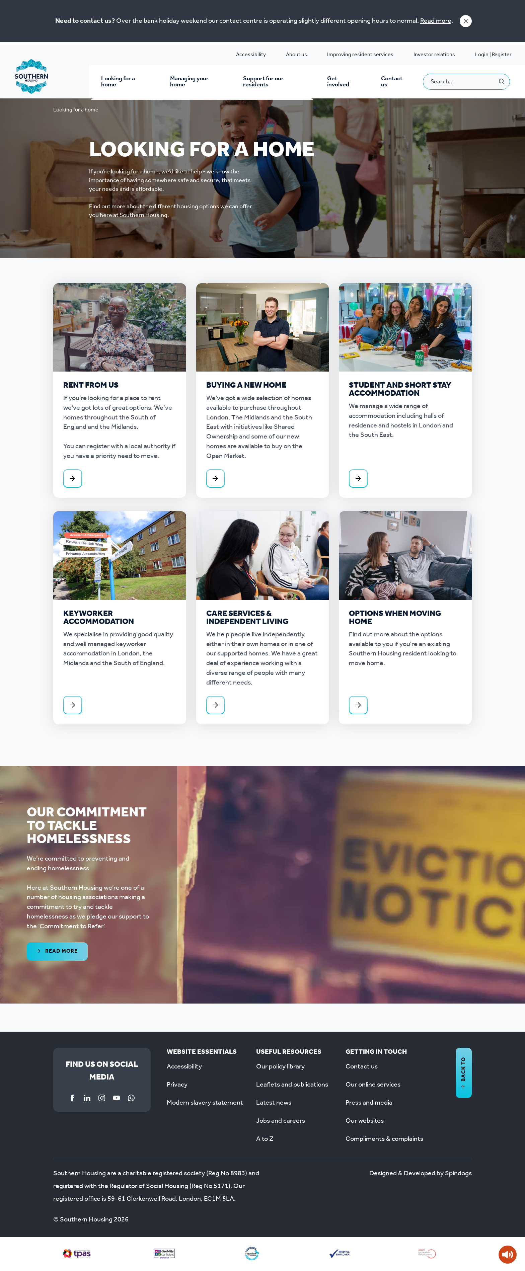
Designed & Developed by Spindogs (420, 1174)
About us (296, 55)
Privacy (177, 1085)
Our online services (373, 1085)
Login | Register (493, 55)
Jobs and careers (280, 1121)
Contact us (391, 81)
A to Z (265, 1139)
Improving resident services (360, 55)
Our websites (365, 1121)
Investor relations (434, 55)
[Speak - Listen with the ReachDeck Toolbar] (508, 1255)
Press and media (369, 1103)
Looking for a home (118, 81)
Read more (435, 21)
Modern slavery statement (205, 1103)
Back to (463, 1073)
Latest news (273, 1103)
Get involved (338, 81)
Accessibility (251, 55)
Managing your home (189, 81)
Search (502, 82)
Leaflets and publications (292, 1085)
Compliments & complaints (384, 1139)
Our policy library (280, 1067)
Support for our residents (263, 81)
